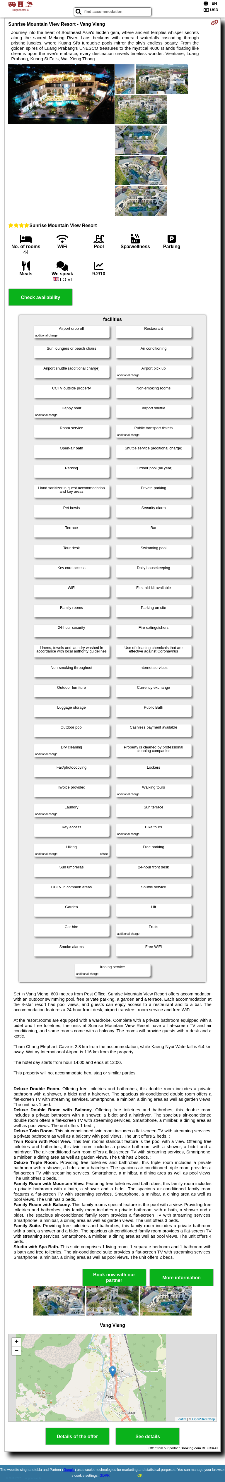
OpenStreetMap (203, 1419)
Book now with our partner (114, 1277)
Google (69, 1470)
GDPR (105, 1476)
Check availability (40, 297)
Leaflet (181, 1419)
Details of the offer (77, 1436)
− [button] (16, 1351)
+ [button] (16, 1342)
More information (181, 1277)
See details (147, 1436)
